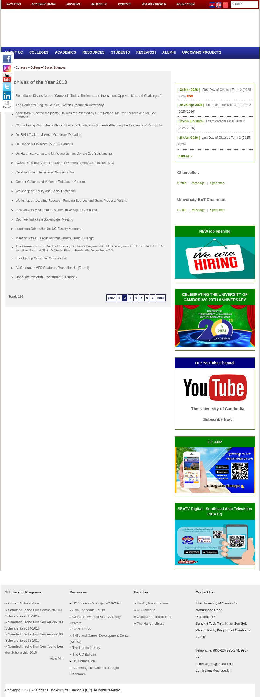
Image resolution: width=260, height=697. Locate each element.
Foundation (186, 4)
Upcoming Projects (201, 52)
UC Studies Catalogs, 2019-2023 (97, 603)
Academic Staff (43, 4)
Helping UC (99, 4)
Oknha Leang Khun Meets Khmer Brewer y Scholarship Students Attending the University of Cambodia (89, 125)
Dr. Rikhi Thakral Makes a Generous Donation (48, 135)
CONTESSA (81, 629)
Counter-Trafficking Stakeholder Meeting (44, 219)
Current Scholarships (23, 603)
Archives (73, 4)
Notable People (154, 4)
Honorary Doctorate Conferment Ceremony (46, 277)
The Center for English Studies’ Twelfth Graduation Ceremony (60, 105)
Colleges (39, 52)
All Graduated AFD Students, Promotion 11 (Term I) (52, 268)
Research (146, 52)
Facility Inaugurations (153, 603)
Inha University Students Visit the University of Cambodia (56, 210)
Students (120, 52)
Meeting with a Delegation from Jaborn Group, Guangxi (55, 238)
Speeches (217, 183)
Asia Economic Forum (88, 610)
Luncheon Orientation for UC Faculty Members (49, 229)
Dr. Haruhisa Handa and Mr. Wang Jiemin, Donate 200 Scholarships (64, 153)
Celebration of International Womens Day (45, 172)
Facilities (14, 4)
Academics (65, 52)
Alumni (169, 52)
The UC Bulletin (84, 654)
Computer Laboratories (154, 617)
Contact (124, 4)
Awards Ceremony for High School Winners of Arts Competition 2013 (65, 163)
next (160, 298)
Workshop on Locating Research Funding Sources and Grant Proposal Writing (71, 200)
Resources (93, 52)
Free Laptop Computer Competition (41, 258)
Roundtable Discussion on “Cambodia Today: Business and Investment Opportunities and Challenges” (88, 96)
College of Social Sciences (47, 67)
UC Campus (146, 610)
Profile (181, 183)
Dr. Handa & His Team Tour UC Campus (44, 144)
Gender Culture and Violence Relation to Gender (50, 182)
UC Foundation (83, 661)
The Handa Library (86, 648)
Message (198, 183)
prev (111, 298)
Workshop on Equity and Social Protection (46, 191)
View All (56, 658)
